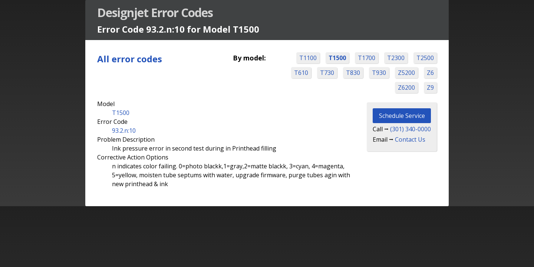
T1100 (308, 58)
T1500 (337, 58)
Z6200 (406, 87)
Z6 (430, 73)
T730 (327, 73)
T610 (301, 73)
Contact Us (410, 139)
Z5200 (406, 73)
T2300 (396, 58)
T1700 (366, 58)
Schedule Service (402, 116)
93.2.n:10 (124, 130)
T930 (379, 73)
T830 (353, 73)
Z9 (430, 87)
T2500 (425, 58)
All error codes (129, 59)
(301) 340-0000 (410, 129)
